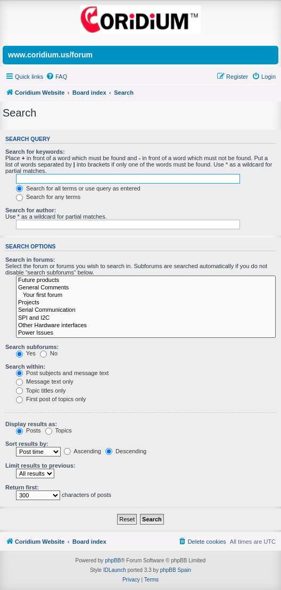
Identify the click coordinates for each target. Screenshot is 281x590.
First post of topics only (51, 399)
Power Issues (146, 333)
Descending (125, 451)
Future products (146, 280)
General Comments (146, 288)
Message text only (44, 381)
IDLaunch (114, 570)
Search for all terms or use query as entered (78, 188)
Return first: (22, 487)
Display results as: (31, 424)
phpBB (113, 560)
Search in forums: (30, 259)
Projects (146, 302)
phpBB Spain (175, 570)
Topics (58, 430)
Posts (28, 430)
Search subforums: (32, 347)
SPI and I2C (146, 318)
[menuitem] (56, 76)
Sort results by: (26, 444)
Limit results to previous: (40, 465)
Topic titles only (40, 390)
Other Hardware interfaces (146, 325)
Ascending (82, 451)
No (48, 353)
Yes (26, 353)
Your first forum (146, 295)
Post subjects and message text (62, 373)
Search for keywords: (35, 151)
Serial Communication (146, 310)
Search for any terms (48, 197)
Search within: (25, 366)
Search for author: (30, 210)
